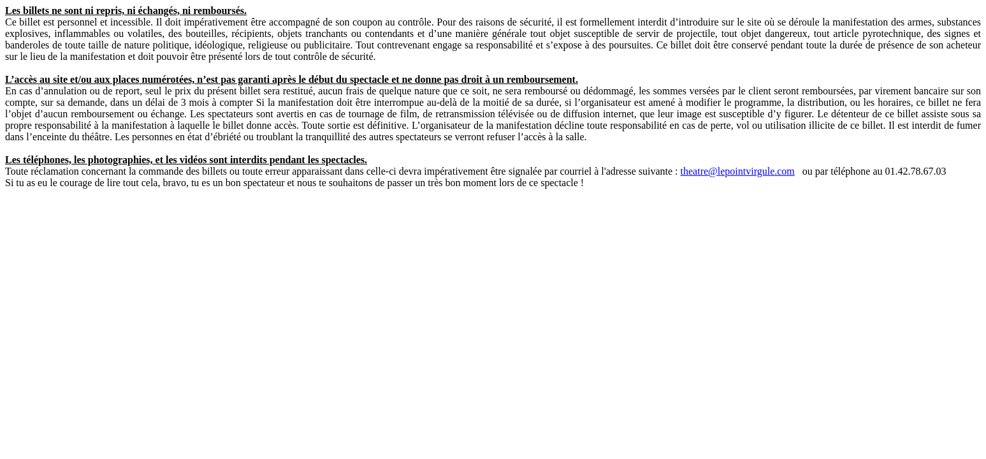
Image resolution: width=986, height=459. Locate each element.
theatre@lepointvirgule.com (738, 171)
